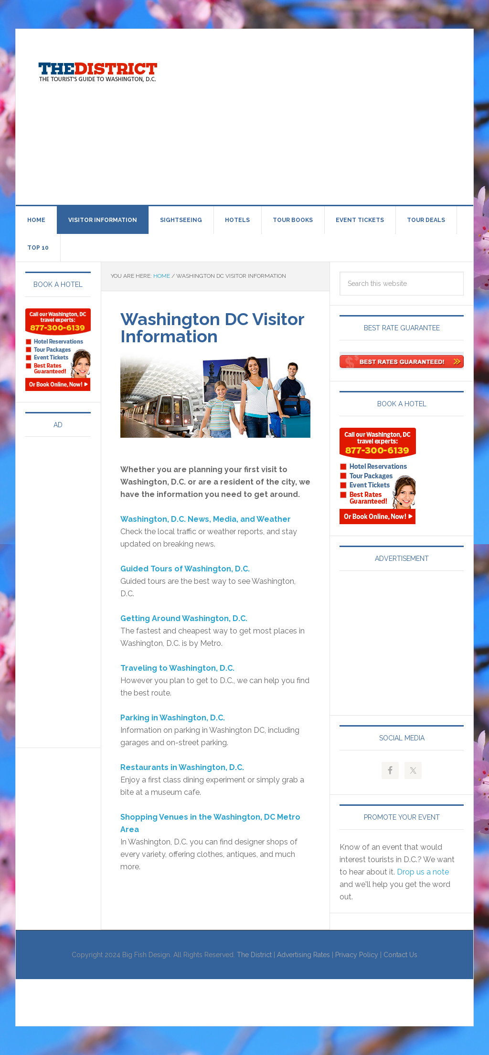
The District (254, 955)
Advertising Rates (303, 955)
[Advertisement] (333, 115)
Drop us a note (423, 871)
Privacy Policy (356, 955)
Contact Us (400, 955)
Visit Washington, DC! (97, 69)
